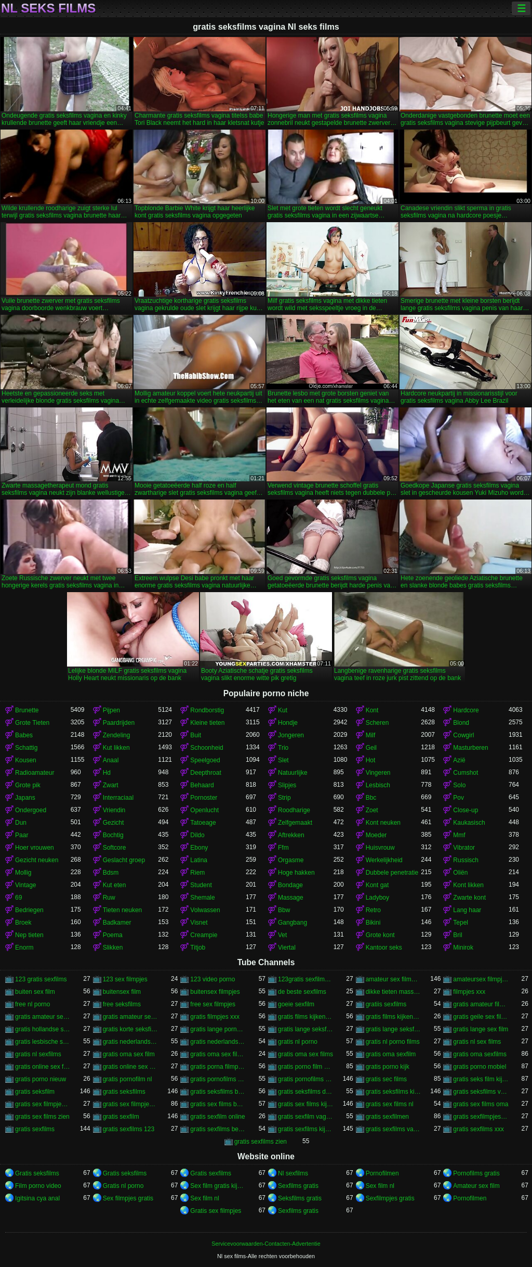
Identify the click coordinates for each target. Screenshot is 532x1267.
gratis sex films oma (480, 1104)
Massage (290, 897)
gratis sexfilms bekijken (218, 1129)
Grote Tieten (32, 722)
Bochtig (113, 835)
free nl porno (32, 1004)
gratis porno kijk (387, 1066)
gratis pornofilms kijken (306, 1079)
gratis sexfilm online (217, 1116)
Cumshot (465, 772)
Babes (24, 735)
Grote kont (380, 935)
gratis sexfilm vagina (306, 1116)
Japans (25, 797)
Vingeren (378, 772)
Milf (371, 735)
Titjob (197, 947)
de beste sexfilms (302, 991)
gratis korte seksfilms (130, 1029)
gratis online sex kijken (130, 1066)
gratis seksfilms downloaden (306, 1091)
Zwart (110, 785)
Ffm (283, 847)
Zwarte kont (469, 897)
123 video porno (212, 979)
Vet (282, 935)
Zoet (372, 810)
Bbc (371, 797)
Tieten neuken (122, 910)
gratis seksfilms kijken (393, 1091)
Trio (283, 747)
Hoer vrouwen (34, 847)
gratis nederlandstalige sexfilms (218, 1041)
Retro (373, 910)
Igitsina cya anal (37, 1198)
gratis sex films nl (390, 1104)
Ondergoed (30, 810)
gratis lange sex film (480, 1029)
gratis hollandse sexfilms (43, 1029)
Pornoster (203, 797)
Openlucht (204, 810)
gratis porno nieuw (40, 1079)
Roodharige (294, 810)
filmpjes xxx (469, 991)
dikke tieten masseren (393, 991)
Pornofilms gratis (476, 1173)
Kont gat (377, 885)
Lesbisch (378, 785)
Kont (372, 710)
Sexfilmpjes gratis (390, 1198)
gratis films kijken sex (393, 1016)
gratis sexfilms (35, 1129)
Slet (283, 760)
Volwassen (205, 910)
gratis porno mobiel (479, 1066)
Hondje (288, 722)
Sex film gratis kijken (218, 1185)
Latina (198, 860)
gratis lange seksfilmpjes (306, 1029)
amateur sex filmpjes (393, 979)
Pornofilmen (382, 1173)
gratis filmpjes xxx (215, 1016)
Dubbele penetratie (392, 872)
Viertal (287, 947)
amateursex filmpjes (481, 979)
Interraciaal (118, 797)
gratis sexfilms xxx (478, 1129)
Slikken (113, 947)
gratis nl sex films (477, 1041)
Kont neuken (383, 822)
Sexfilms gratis (298, 1185)
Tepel (460, 922)
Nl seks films (48, 8)
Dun (20, 822)
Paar (21, 835)
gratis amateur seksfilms (43, 1016)
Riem (197, 872)
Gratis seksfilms (37, 1173)
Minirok (463, 947)
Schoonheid (206, 747)
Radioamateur (34, 772)
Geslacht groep (124, 860)
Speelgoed (205, 760)
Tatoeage (203, 822)
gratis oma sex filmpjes (218, 1054)
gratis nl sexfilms (38, 1054)
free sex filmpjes (212, 1004)
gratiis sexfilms (386, 1004)
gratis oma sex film (129, 1054)
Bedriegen (29, 910)
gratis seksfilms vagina (481, 1091)
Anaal (111, 760)
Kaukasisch (469, 822)
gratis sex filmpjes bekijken (43, 1104)
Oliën (460, 872)
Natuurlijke (293, 772)
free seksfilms (122, 1004)
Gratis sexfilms (210, 1173)
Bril (457, 935)
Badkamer (117, 922)
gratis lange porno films (218, 1029)
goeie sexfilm (296, 1004)
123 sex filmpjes (125, 979)
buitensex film (122, 991)
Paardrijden (119, 722)
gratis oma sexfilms (480, 1054)
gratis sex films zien (42, 1116)
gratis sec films (386, 1079)
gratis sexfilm (121, 1116)
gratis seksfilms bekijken (218, 1091)
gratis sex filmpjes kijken (130, 1104)
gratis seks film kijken (481, 1079)
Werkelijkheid (384, 860)
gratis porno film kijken (306, 1066)
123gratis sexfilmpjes (306, 979)
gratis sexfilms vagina (393, 1129)
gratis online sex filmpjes (43, 1066)
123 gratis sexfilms (40, 979)
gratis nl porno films (393, 1041)
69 (18, 897)
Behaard (202, 785)
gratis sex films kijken (306, 1104)
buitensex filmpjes (215, 991)
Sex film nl (380, 1185)
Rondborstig (207, 710)
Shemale (202, 897)
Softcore (114, 847)
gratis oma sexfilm (391, 1054)
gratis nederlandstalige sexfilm (130, 1041)
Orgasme (290, 860)
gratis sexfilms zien (260, 1141)
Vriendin (114, 810)
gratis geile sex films (481, 1016)
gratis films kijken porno (306, 1016)
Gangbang (292, 922)
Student (200, 885)
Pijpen (111, 710)
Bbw (284, 910)
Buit (195, 735)
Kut (282, 710)
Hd (107, 772)
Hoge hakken (296, 872)
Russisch (465, 860)
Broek (23, 922)
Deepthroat (205, 772)
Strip (284, 797)
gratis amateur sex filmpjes (130, 1016)
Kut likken (116, 747)
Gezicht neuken (36, 860)
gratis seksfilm (35, 1091)
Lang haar (467, 910)
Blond (461, 722)
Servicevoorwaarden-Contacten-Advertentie (265, 1243)
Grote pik (28, 785)
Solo (459, 785)
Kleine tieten (207, 722)
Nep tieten (29, 935)
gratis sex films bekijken (218, 1104)
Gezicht (113, 822)
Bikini (373, 922)
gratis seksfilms (124, 1091)
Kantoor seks (384, 947)
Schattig (26, 747)
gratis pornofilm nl (127, 1079)
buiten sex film (35, 991)
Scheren (377, 722)
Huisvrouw (380, 847)
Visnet (198, 922)
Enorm (24, 947)
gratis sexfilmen (387, 1116)
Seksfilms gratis (300, 1198)
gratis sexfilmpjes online (481, 1116)
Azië (459, 760)
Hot (371, 760)
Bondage (290, 885)
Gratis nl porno (123, 1185)
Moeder (376, 835)
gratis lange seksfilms (393, 1029)
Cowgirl (463, 735)
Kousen (25, 760)
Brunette (26, 710)
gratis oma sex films (305, 1054)
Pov (458, 797)
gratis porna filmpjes (218, 1066)
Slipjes (287, 785)
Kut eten (114, 885)
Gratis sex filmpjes (215, 1210)
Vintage (25, 885)
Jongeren (291, 735)
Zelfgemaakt (295, 822)
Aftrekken (291, 835)
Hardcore (465, 710)
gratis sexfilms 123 (128, 1129)
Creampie (203, 935)
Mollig (23, 872)
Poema (113, 935)
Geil (371, 747)
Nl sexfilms (293, 1173)
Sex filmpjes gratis (128, 1198)
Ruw (109, 897)
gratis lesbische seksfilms (43, 1041)
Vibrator (464, 847)
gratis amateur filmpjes (481, 1004)
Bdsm (111, 872)
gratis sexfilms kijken (306, 1129)
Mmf (459, 835)
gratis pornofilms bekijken (218, 1079)
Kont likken (468, 885)
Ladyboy (377, 897)
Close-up (465, 810)
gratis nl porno (297, 1041)
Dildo (197, 835)
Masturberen (470, 747)
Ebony (199, 847)
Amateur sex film (476, 1185)
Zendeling (116, 735)
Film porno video (38, 1185)
